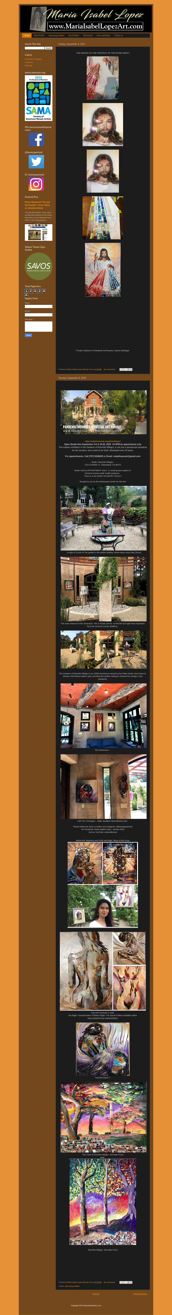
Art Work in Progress (33, 59)
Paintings (28, 66)
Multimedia (88, 35)
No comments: (110, 369)
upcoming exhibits (72, 1286)
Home (27, 35)
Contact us (118, 35)
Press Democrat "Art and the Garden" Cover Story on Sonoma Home (37, 205)
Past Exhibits (73, 35)
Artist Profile (39, 35)
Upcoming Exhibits (56, 35)
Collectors (29, 62)
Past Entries (140, 1294)
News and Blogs (103, 35)
